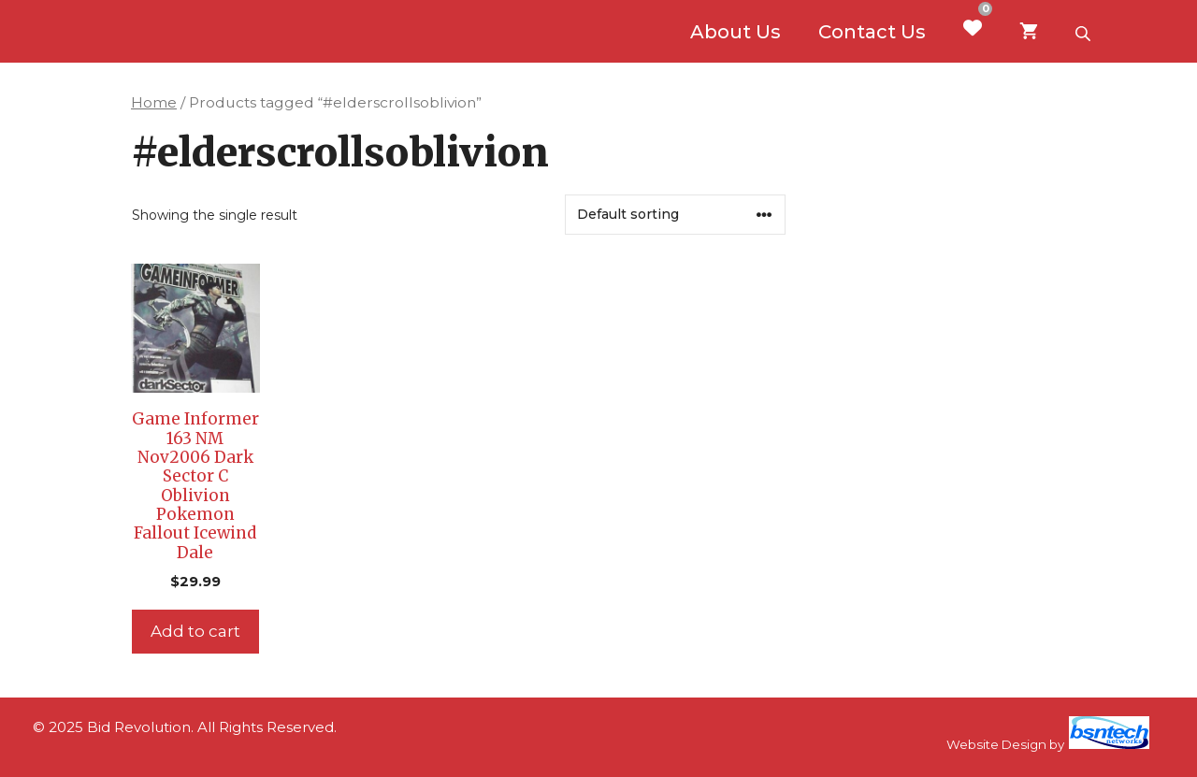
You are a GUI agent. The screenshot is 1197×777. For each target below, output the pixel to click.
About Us (735, 32)
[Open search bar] (1084, 31)
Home (154, 102)
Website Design (996, 744)
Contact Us (872, 32)
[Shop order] (675, 214)
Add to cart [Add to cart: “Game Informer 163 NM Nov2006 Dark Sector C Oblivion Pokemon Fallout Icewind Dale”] (195, 631)
